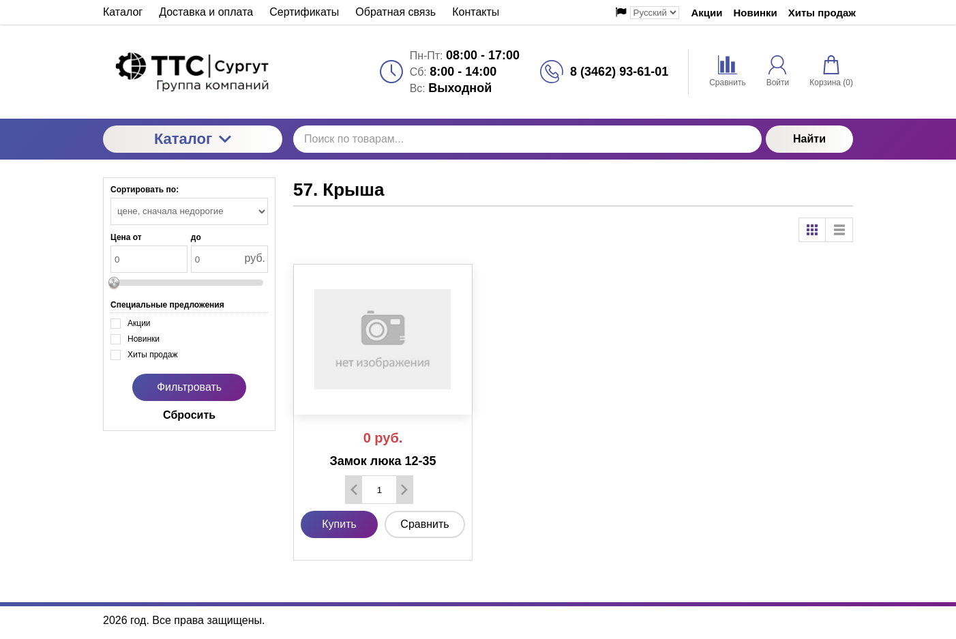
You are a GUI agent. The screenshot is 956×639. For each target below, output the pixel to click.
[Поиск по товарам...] (527, 139)
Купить (339, 524)
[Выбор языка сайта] (654, 12)
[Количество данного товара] (379, 490)
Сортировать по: (144, 189)
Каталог (192, 138)
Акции (707, 12)
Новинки (755, 12)
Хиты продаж (822, 12)
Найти (809, 139)
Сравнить (424, 524)
